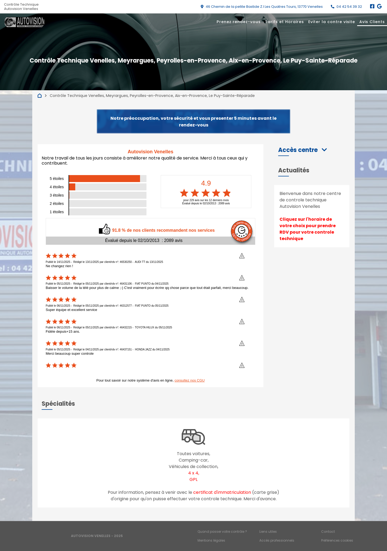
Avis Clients (372, 21)
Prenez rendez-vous (239, 21)
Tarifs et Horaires (284, 21)
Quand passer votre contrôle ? (222, 531)
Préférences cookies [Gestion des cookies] (337, 540)
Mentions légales (211, 540)
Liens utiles (268, 531)
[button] (302, 150)
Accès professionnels (276, 540)
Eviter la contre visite (331, 21)
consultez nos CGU (189, 380)
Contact (328, 531)
